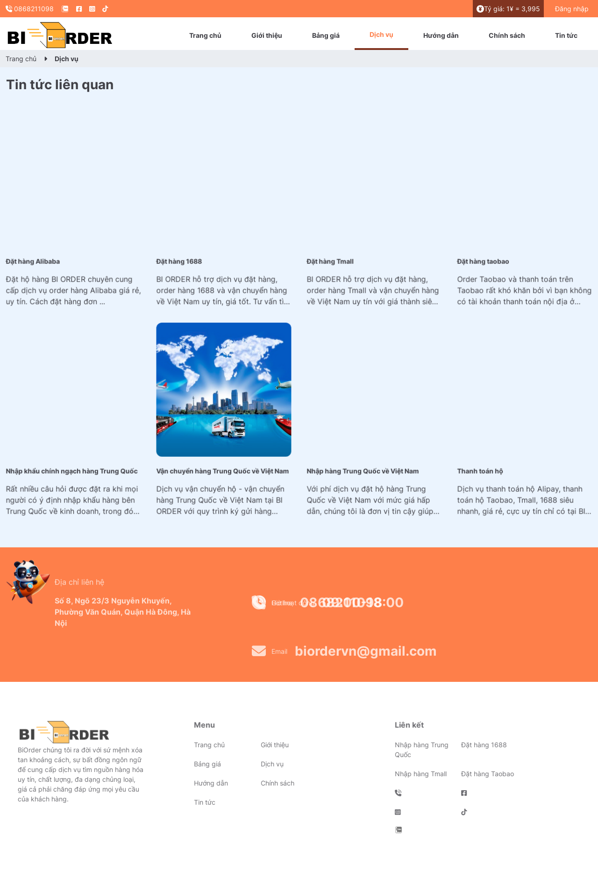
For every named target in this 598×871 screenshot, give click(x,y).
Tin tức (566, 35)
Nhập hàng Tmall (401, 774)
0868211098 (30, 9)
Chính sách (507, 35)
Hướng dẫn (441, 35)
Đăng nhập (572, 9)
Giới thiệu (266, 35)
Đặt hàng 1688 (464, 745)
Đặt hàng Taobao (467, 774)
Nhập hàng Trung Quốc (401, 749)
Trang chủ (205, 35)
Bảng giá (326, 35)
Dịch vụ (381, 34)
